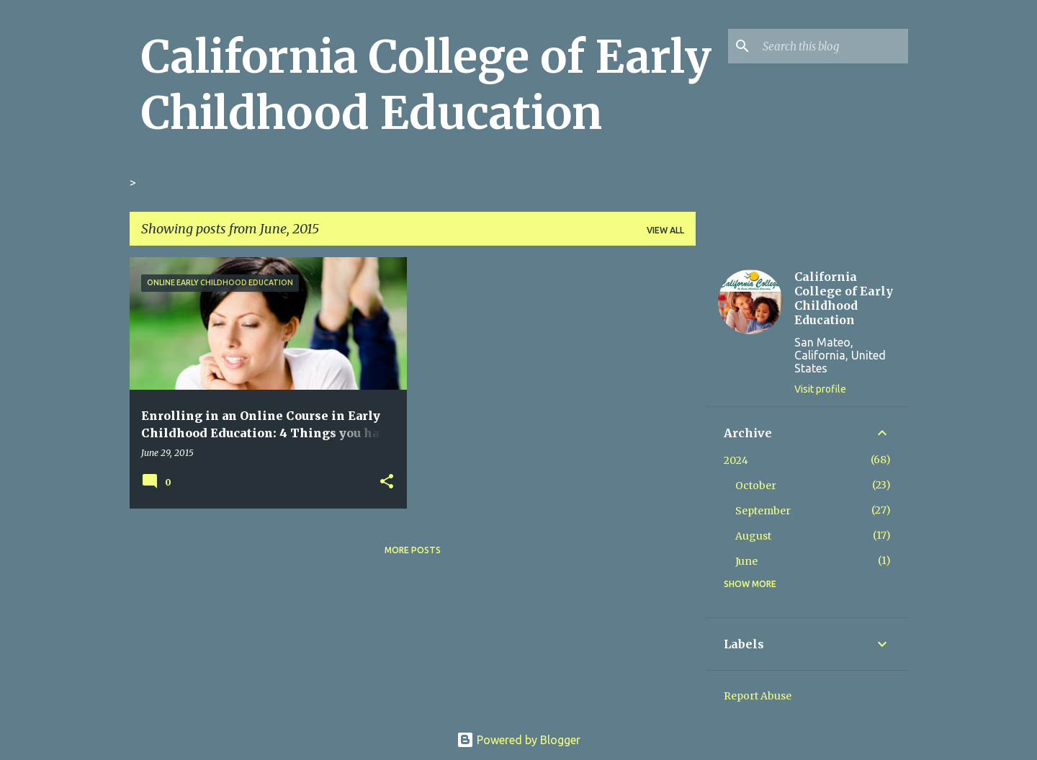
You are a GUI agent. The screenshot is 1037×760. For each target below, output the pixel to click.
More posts (413, 550)
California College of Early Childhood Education (426, 85)
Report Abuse (757, 695)
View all (665, 230)
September (763, 510)
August (753, 535)
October (755, 485)
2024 (736, 460)
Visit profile (820, 389)
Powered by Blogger (518, 739)
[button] (386, 482)
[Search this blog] (832, 46)
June (746, 561)
